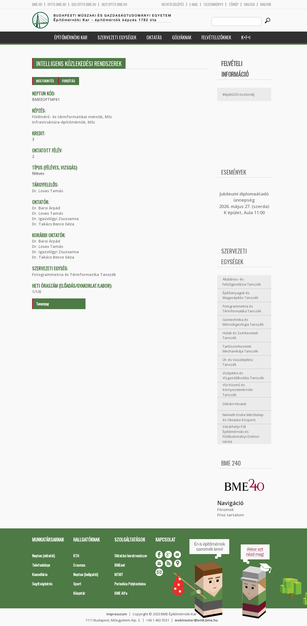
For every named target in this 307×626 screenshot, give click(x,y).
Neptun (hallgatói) (85, 574)
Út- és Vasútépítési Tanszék (238, 362)
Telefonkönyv (213, 4)
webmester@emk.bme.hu (196, 620)
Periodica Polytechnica (130, 583)
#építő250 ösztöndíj (238, 94)
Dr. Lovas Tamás (47, 190)
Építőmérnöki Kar (70, 37)
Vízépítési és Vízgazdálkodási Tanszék (243, 376)
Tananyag (42, 303)
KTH (76, 555)
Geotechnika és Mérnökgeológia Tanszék (243, 322)
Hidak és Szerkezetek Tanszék (240, 335)
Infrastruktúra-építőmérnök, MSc (63, 122)
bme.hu (37, 4)
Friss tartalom (230, 514)
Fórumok (225, 509)
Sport (77, 583)
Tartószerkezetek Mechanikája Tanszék (240, 349)
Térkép (234, 4)
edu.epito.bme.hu (84, 4)
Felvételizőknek (216, 37)
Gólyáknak (181, 37)
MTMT (118, 574)
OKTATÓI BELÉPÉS (172, 4)
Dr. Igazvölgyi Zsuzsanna (55, 218)
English (249, 4)
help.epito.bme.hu (114, 4)
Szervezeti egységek (117, 37)
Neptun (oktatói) (43, 555)
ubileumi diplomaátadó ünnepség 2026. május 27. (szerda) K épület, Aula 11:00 (244, 203)
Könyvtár (79, 593)
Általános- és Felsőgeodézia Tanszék (242, 282)
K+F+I (245, 37)
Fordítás (68, 81)
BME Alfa (120, 593)
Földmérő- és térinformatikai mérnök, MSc (72, 116)
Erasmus (79, 565)
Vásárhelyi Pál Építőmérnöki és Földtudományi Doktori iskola (241, 434)
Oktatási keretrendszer (130, 555)
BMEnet (119, 565)
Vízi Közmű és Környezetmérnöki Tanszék (238, 389)
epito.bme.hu (57, 4)
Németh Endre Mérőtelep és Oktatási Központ (243, 417)
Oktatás (154, 37)
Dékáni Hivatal (234, 403)
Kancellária (39, 574)
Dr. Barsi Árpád (46, 207)
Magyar (265, 4)
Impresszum (116, 614)
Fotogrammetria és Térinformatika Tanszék (74, 274)
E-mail (193, 4)
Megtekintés (45, 81)
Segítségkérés (42, 583)
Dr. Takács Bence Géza (53, 223)
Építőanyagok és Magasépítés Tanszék (240, 295)
